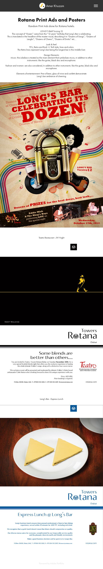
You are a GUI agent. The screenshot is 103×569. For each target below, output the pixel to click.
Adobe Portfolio (57, 563)
